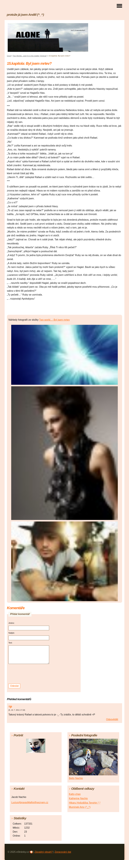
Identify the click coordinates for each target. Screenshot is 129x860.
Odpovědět (112, 719)
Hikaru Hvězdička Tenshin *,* (84, 802)
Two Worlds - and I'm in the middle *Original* (30, 56)
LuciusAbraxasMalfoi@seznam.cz (29, 802)
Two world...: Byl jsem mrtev (54, 319)
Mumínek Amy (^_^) (79, 807)
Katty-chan (75, 794)
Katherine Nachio (78, 798)
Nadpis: (11, 633)
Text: (10, 643)
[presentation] (29, 674)
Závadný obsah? (44, 852)
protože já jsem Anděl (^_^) (25, 14)
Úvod (9, 56)
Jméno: (11, 623)
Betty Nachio (76, 778)
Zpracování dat (63, 852)
